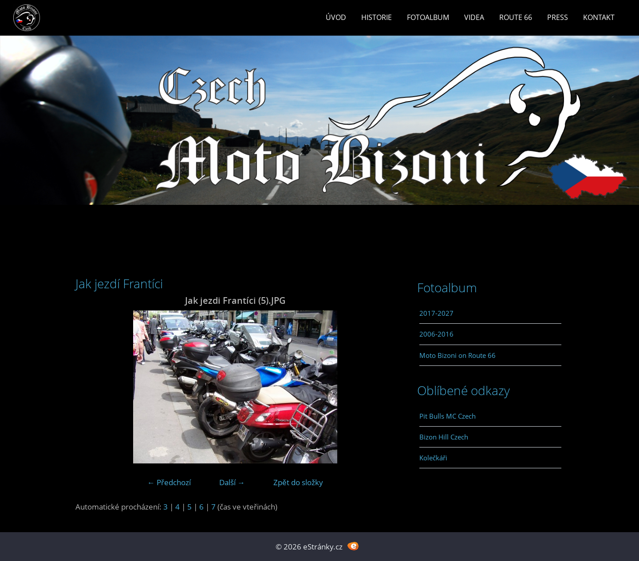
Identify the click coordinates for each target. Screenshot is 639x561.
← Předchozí (169, 482)
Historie (376, 17)
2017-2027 (436, 313)
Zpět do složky (298, 482)
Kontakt (599, 17)
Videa (474, 17)
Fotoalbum (428, 17)
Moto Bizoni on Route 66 (457, 355)
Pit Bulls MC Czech (447, 416)
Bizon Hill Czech (443, 436)
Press (557, 17)
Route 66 (515, 17)
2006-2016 (436, 334)
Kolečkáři (433, 457)
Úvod (336, 17)
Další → (232, 482)
